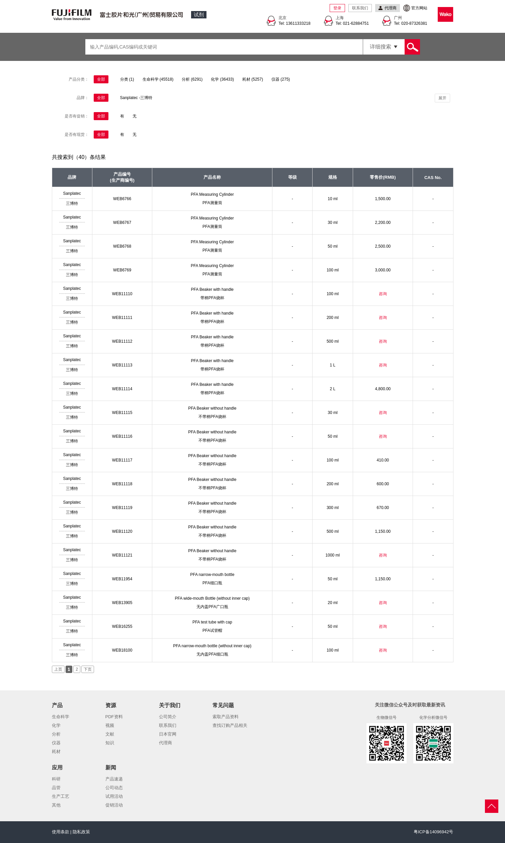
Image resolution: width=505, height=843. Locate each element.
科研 (56, 778)
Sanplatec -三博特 (136, 97)
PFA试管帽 (212, 630)
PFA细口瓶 (212, 583)
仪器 (56, 742)
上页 (58, 669)
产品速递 (114, 778)
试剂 (199, 14)
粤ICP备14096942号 (433, 831)
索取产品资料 (226, 716)
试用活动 (114, 796)
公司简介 (167, 716)
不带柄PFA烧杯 (212, 416)
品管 (56, 787)
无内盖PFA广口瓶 (212, 606)
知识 (109, 742)
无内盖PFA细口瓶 (212, 654)
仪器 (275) (280, 79)
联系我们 (360, 8)
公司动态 (114, 787)
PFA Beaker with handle (212, 289)
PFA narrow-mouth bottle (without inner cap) (212, 646)
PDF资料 (114, 716)
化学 (56, 725)
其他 (56, 805)
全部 (101, 79)
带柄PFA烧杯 (212, 298)
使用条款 (60, 831)
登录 (337, 8)
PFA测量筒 (212, 202)
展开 (442, 98)
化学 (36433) (222, 79)
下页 (88, 669)
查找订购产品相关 (230, 725)
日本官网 (167, 734)
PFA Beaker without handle (212, 408)
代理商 (165, 742)
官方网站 (419, 8)
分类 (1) (127, 79)
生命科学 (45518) (158, 79)
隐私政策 (81, 831)
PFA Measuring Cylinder (212, 194)
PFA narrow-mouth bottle (212, 574)
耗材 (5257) (252, 79)
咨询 (383, 293)
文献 (109, 734)
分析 (56, 734)
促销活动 (114, 805)
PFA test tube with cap (212, 622)
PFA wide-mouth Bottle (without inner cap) (212, 598)
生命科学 (60, 716)
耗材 (56, 751)
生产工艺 (60, 796)
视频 (109, 725)
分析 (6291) (192, 79)
